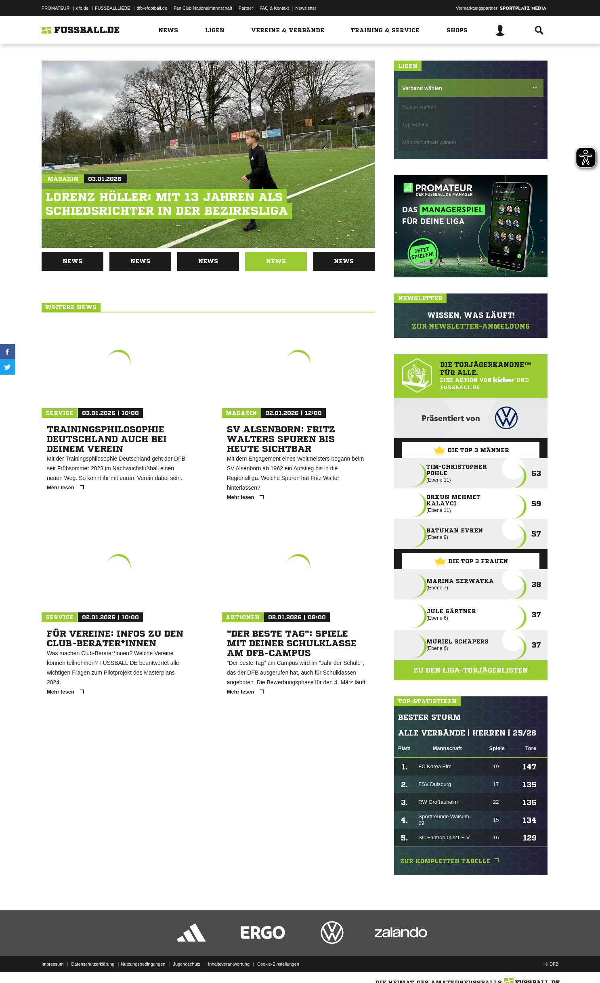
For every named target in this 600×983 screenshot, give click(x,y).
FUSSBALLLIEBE (112, 8)
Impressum (52, 964)
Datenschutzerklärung (92, 964)
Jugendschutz (186, 964)
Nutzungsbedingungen (143, 964)
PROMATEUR (55, 8)
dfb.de (82, 8)
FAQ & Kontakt (274, 8)
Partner (246, 8)
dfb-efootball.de (151, 8)
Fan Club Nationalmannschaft (203, 8)
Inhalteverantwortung (229, 964)
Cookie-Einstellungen (278, 964)
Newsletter (306, 8)
